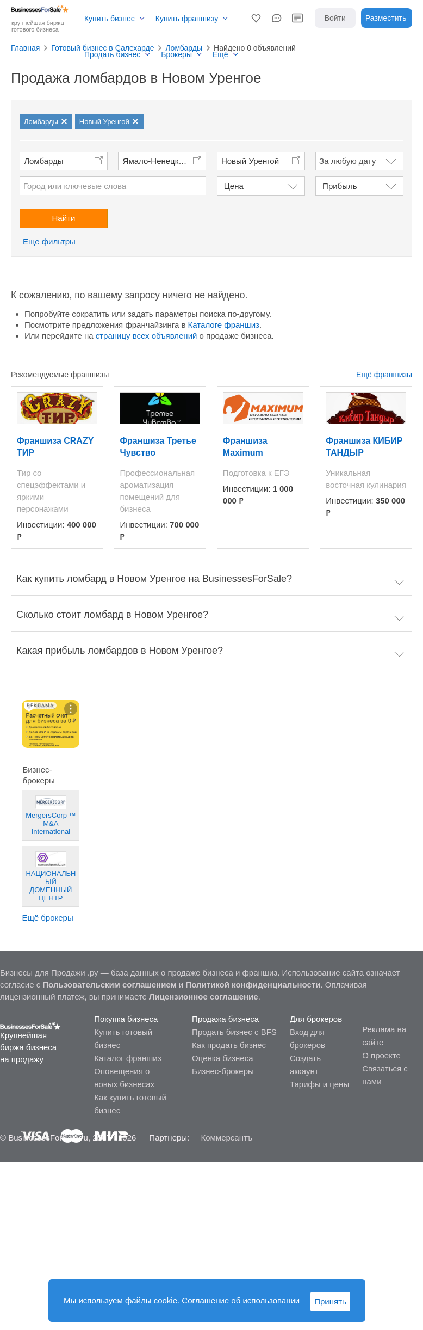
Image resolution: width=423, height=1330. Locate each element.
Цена (234, 186)
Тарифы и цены (319, 1084)
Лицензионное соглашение (203, 996)
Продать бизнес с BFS (234, 1032)
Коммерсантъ (226, 1137)
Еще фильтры (49, 241)
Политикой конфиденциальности (252, 984)
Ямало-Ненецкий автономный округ (165, 161)
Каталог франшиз (127, 1058)
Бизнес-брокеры (223, 1071)
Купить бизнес (109, 18)
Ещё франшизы (384, 374)
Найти (64, 218)
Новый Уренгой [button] (250, 161)
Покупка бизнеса (126, 1018)
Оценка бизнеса (222, 1058)
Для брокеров (316, 1018)
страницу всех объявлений (146, 335)
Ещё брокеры (47, 917)
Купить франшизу (186, 18)
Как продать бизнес (229, 1045)
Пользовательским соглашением (109, 984)
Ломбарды (43, 161)
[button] (256, 18)
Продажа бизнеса (225, 1018)
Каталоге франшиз (223, 324)
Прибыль (339, 186)
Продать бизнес (112, 54)
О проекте (381, 1055)
